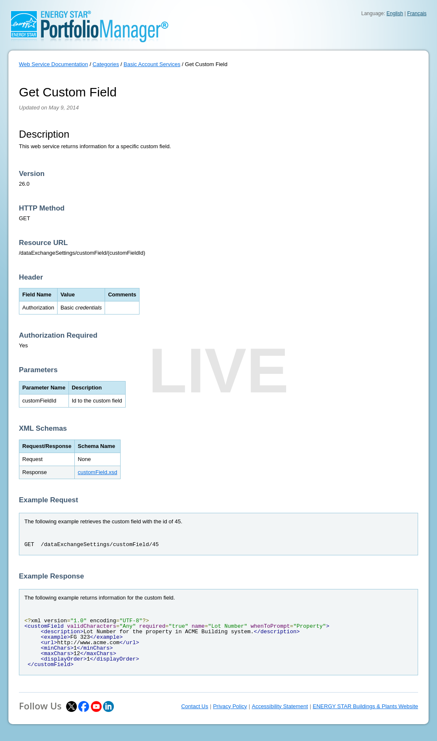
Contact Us (194, 706)
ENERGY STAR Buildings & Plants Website (365, 706)
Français (416, 13)
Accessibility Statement (280, 706)
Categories (105, 64)
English (395, 13)
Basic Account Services (152, 64)
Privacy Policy (230, 706)
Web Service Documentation (53, 64)
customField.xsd (97, 472)
